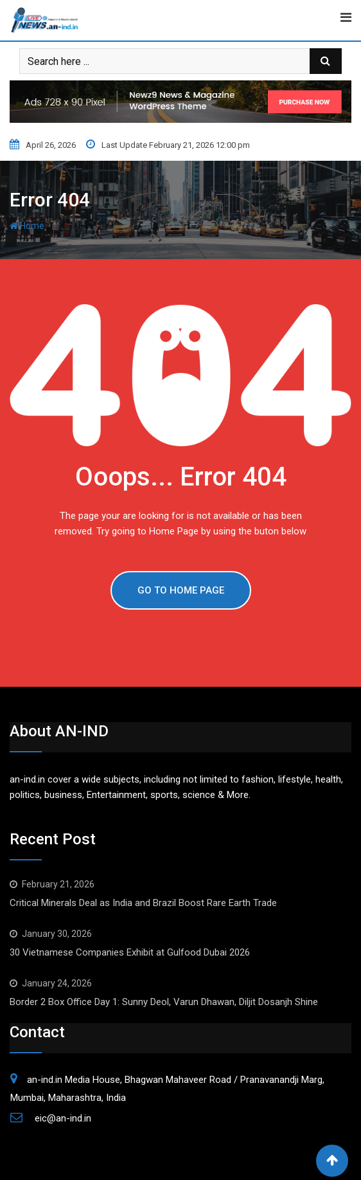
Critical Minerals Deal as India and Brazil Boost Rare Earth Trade (143, 903)
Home (27, 226)
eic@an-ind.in (63, 1118)
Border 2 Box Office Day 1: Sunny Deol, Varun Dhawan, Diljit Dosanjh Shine (164, 1002)
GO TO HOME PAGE (180, 590)
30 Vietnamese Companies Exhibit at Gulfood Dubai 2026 (130, 952)
